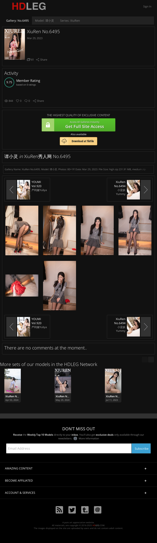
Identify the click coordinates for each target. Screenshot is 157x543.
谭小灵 (44, 20)
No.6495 (17, 20)
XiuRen (70, 20)
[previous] (145, 359)
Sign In (147, 6)
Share (43, 59)
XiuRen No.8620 (65, 396)
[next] (151, 359)
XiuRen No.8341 (15, 396)
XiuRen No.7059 (116, 396)
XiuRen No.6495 (43, 31)
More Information (86, 438)
